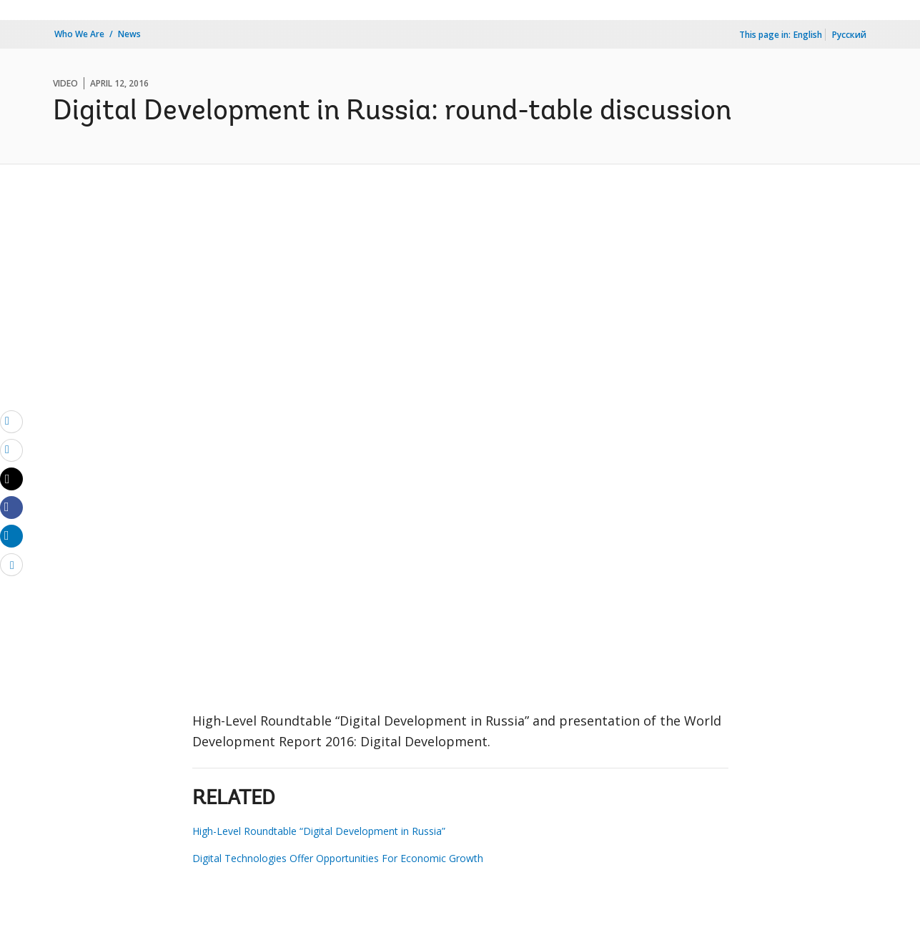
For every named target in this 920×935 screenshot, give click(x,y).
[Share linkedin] (11, 535)
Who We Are (79, 34)
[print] (11, 450)
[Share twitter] (11, 479)
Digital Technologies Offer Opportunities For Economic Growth (337, 858)
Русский (849, 35)
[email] (11, 421)
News (129, 34)
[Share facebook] (11, 507)
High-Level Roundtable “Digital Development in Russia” (318, 831)
